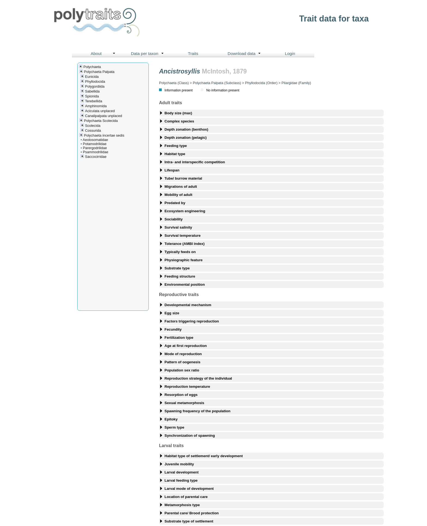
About (104, 53)
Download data (245, 53)
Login (290, 53)
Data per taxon (148, 53)
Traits (193, 53)
